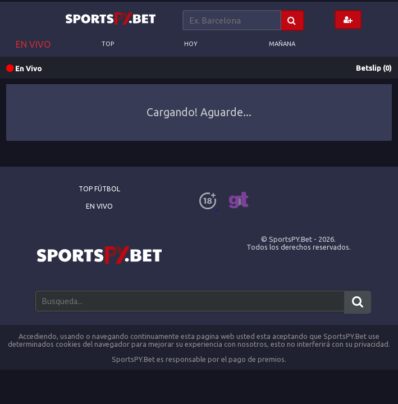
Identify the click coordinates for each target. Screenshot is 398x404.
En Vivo (99, 206)
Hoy (191, 43)
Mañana (282, 43)
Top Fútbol (99, 188)
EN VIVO (33, 44)
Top (108, 43)
